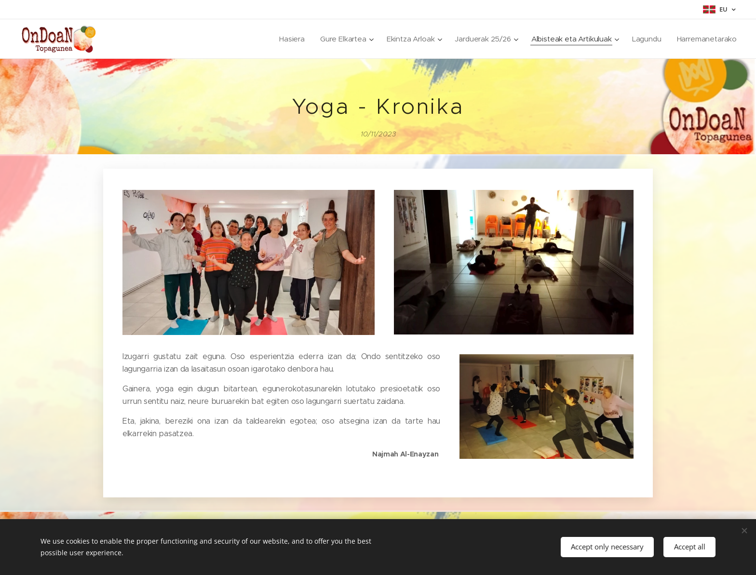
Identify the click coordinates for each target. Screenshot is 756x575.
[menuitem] (287, 39)
